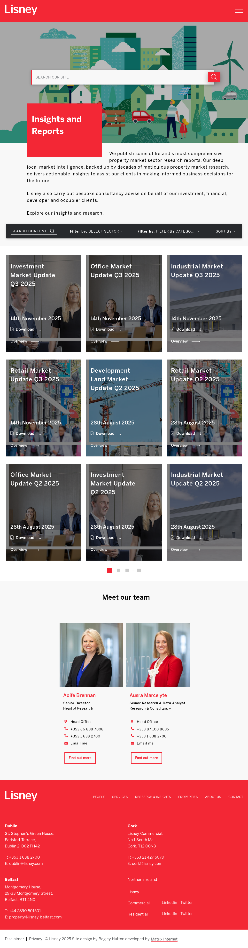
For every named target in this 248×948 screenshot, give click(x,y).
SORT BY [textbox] (224, 231)
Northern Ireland (142, 879)
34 (138, 570)
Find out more (80, 758)
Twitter (186, 902)
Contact (235, 797)
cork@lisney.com (147, 863)
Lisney (133, 892)
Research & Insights (153, 797)
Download (25, 329)
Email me (78, 743)
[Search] (124, 72)
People (99, 797)
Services (120, 797)
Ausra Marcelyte (148, 695)
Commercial (139, 903)
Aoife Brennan (79, 695)
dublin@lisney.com (26, 863)
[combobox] (105, 231)
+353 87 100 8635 (153, 729)
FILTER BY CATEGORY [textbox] (175, 231)
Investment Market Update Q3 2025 (32, 275)
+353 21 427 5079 (148, 857)
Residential (138, 914)
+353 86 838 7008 (87, 729)
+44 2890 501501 (25, 911)
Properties (188, 797)
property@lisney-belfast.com (35, 917)
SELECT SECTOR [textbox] (104, 231)
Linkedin (169, 902)
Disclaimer (14, 939)
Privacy (35, 939)
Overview (18, 341)
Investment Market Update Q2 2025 (113, 483)
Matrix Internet (164, 939)
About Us (213, 797)
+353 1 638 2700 (85, 736)
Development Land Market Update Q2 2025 (115, 379)
